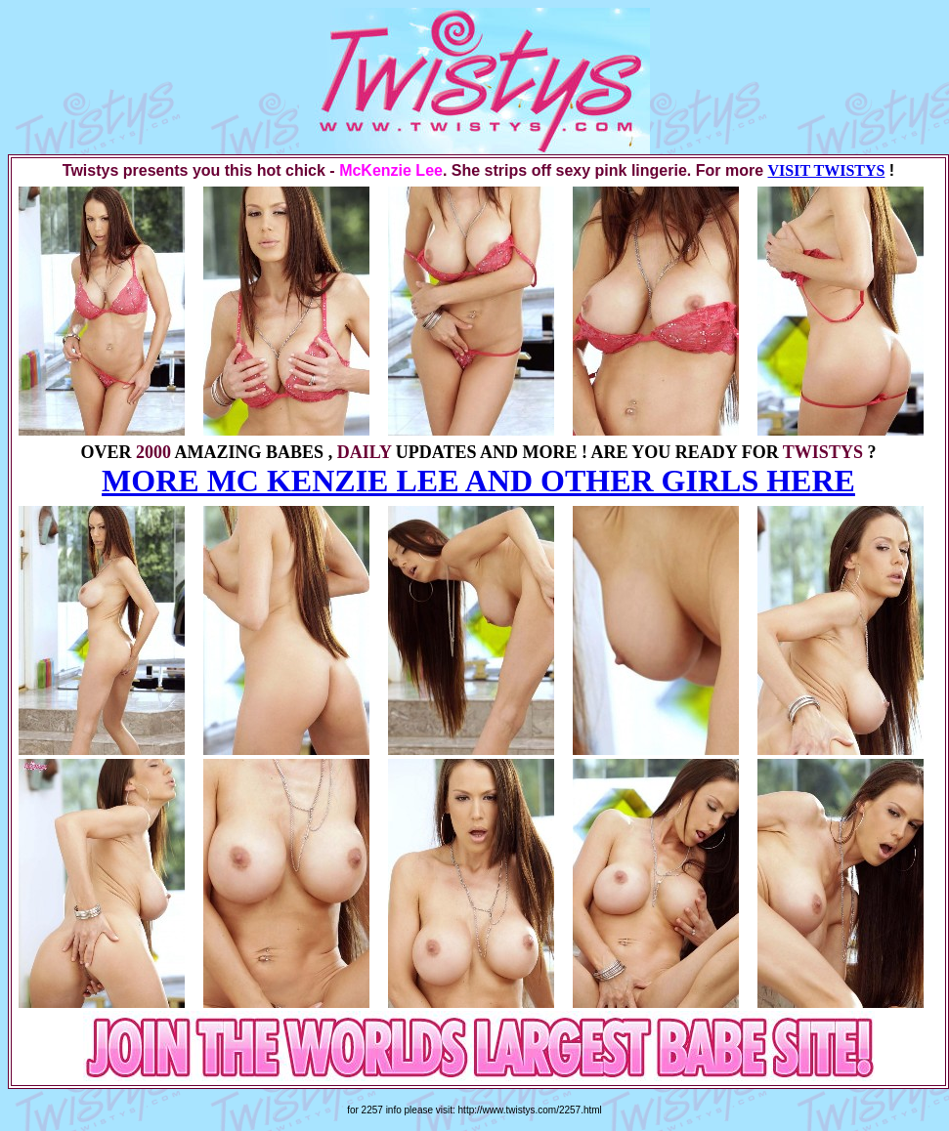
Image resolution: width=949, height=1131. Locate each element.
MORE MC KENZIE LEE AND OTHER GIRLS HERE (478, 480)
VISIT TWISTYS (825, 170)
